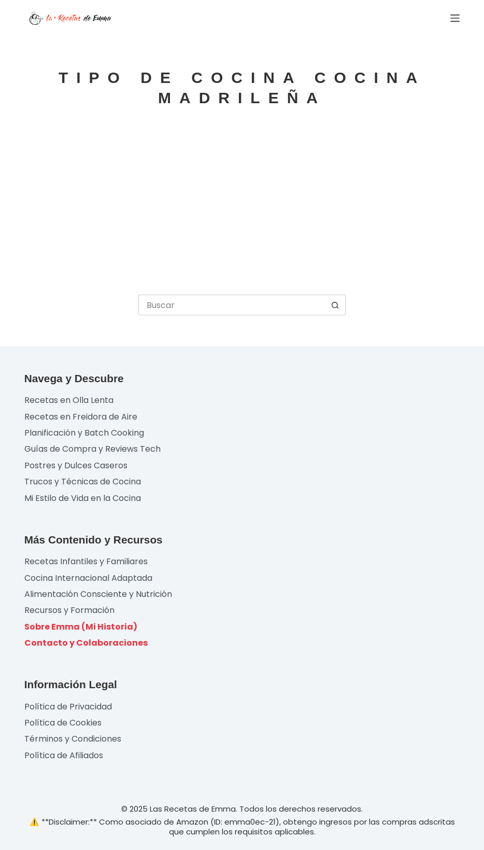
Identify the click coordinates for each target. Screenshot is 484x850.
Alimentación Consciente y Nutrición (98, 594)
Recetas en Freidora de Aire (80, 417)
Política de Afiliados (63, 755)
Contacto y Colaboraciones (86, 643)
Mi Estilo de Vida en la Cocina (82, 498)
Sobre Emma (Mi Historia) (80, 627)
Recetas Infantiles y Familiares (86, 561)
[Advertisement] (242, 201)
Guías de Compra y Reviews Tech (92, 449)
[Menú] (455, 18)
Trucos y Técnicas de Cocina (82, 481)
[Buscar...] (231, 305)
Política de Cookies (63, 723)
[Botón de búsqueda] (335, 305)
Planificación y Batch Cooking (84, 433)
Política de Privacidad (68, 707)
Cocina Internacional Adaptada (88, 578)
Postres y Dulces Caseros (75, 465)
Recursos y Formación (69, 610)
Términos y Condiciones (72, 739)
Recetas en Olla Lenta (68, 400)
